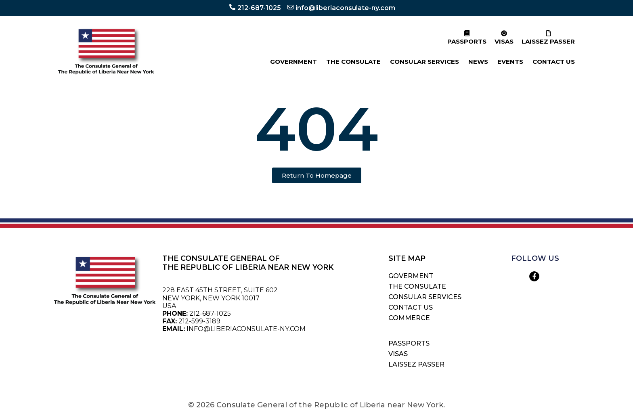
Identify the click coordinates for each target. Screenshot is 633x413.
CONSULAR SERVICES (424, 61)
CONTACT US (553, 61)
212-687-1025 (259, 8)
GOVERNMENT (293, 61)
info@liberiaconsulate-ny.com (345, 8)
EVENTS (510, 61)
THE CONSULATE (353, 61)
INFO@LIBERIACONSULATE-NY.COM (246, 329)
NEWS (478, 61)
